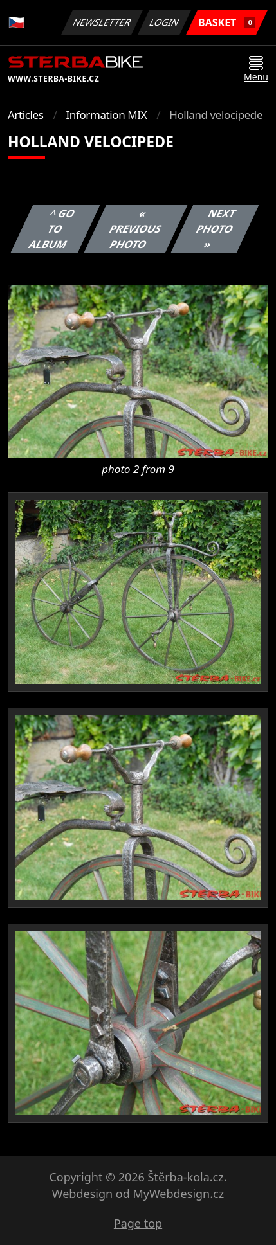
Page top (138, 1223)
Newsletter (101, 22)
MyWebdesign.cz (178, 1193)
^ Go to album (52, 228)
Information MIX (106, 114)
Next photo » (216, 228)
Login (164, 22)
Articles (25, 114)
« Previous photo (136, 228)
